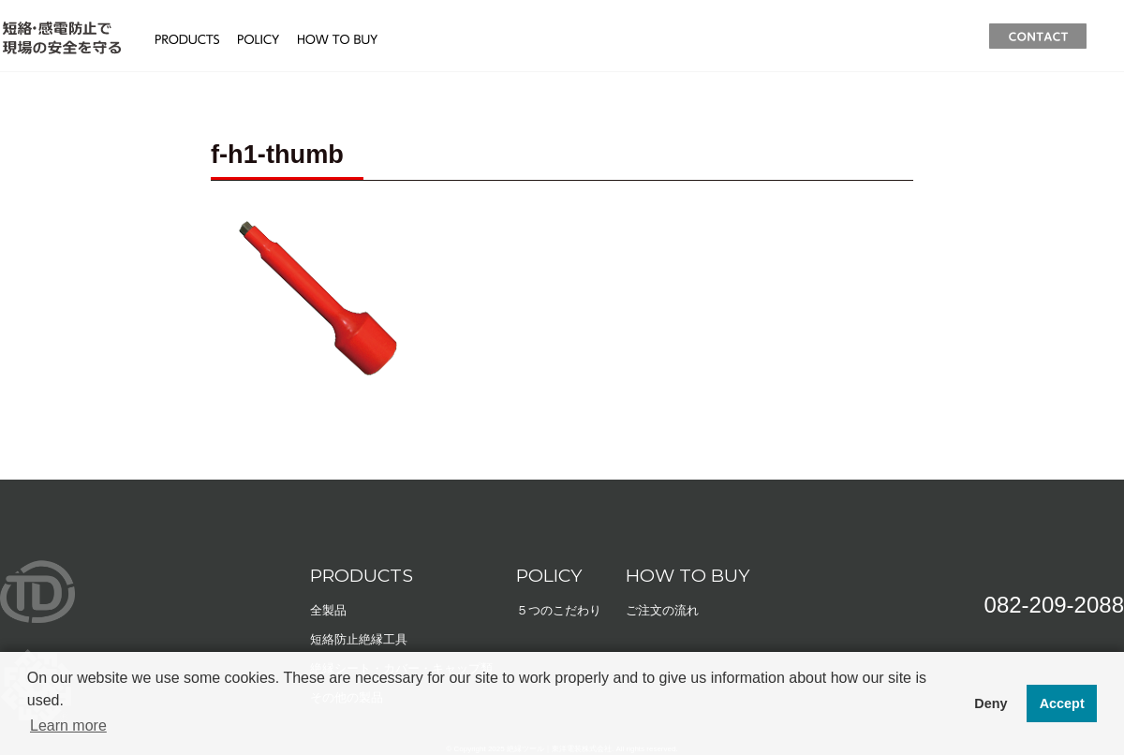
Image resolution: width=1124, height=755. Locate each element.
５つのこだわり (558, 610)
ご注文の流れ (662, 610)
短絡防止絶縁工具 (358, 639)
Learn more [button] (68, 725)
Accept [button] (1062, 703)
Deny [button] (990, 703)
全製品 (328, 610)
